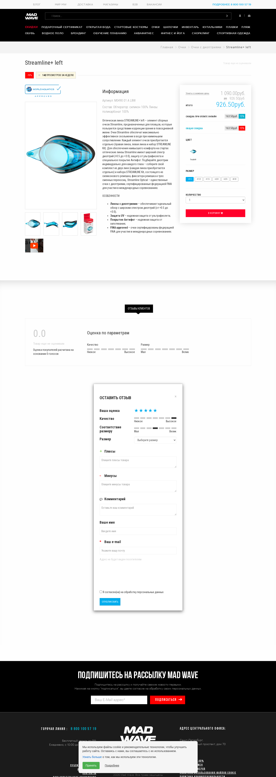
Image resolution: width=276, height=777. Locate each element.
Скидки (31, 27)
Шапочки (170, 27)
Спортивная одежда (233, 33)
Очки (156, 27)
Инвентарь (190, 27)
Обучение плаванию (110, 33)
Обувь (30, 33)
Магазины (110, 5)
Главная (167, 47)
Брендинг (78, 33)
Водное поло (52, 33)
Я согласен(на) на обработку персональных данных (131, 591)
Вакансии (154, 5)
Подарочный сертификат (61, 27)
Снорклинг (201, 33)
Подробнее (112, 765)
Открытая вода (98, 27)
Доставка (85, 5)
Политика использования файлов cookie (208, 772)
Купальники (212, 27)
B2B (135, 5)
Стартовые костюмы (131, 27)
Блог (36, 5)
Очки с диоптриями (206, 47)
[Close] (176, 396)
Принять (91, 765)
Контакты (89, 773)
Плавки (232, 27)
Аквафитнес (144, 33)
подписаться (166, 700)
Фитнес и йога (173, 33)
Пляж (245, 27)
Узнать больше (92, 757)
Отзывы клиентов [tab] (139, 308)
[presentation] (123, 577)
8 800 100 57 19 (83, 729)
